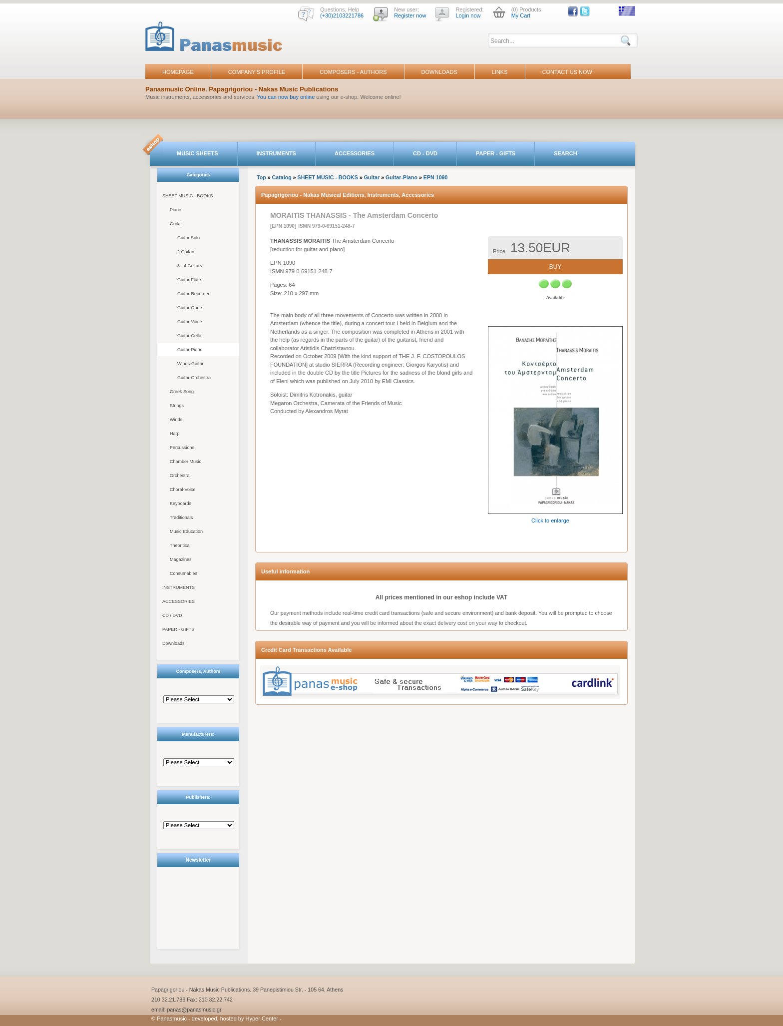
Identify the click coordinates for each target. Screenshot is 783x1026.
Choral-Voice (183, 489)
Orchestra (180, 475)
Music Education (186, 531)
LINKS (500, 72)
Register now (410, 15)
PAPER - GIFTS (495, 153)
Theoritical (180, 545)
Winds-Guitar (190, 363)
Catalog (282, 177)
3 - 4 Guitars (189, 265)
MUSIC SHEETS (197, 153)
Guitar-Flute (189, 279)
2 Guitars (186, 251)
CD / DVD (172, 615)
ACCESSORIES (355, 153)
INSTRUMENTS (276, 153)
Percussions (182, 447)
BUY (555, 266)
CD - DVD (425, 153)
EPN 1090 (435, 177)
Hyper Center (262, 1019)
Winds (176, 419)
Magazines (181, 559)
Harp (175, 433)
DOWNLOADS (439, 72)
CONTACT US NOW (567, 72)
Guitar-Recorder (193, 293)
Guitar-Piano (190, 349)
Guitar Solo (188, 237)
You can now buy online (286, 97)
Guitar (176, 223)
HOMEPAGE (178, 72)
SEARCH (565, 153)
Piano (175, 209)
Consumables (183, 573)
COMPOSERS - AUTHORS (353, 72)
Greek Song (182, 391)
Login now (467, 15)
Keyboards (180, 503)
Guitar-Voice (189, 321)
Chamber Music (185, 461)
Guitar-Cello (189, 335)
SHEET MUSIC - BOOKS (187, 195)
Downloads (173, 643)
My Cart (521, 15)
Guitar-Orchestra (194, 377)
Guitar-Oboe (189, 307)
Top (261, 177)
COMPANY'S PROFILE (256, 72)
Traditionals (181, 517)
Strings (177, 405)
